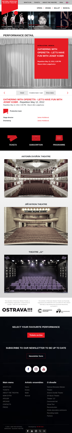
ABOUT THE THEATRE (11, 393)
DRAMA (48, 8)
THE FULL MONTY (6, 26)
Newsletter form (36, 356)
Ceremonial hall (52, 401)
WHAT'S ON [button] (27, 2)
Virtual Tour (51, 404)
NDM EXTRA (7, 395)
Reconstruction (52, 407)
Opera (27, 387)
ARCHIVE (6, 401)
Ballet (27, 393)
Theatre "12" (51, 398)
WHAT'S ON (7, 387)
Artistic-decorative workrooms (57, 410)
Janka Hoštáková (43, 117)
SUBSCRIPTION (36, 145)
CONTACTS (7, 404)
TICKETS (13, 145)
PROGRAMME (59, 145)
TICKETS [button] (37, 2)
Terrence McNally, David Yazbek (8, 28)
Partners (50, 416)
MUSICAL (66, 8)
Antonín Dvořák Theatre (55, 393)
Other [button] (61, 2)
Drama (27, 390)
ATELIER (6, 398)
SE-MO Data (40, 426)
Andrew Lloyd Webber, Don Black (37, 28)
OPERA (39, 8)
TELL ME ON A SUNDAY (36, 26)
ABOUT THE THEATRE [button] (50, 2)
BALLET (57, 8)
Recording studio (52, 413)
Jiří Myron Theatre (53, 395)
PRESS (5, 407)
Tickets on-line (36, 335)
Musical (27, 395)
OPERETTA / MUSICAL (34, 24)
